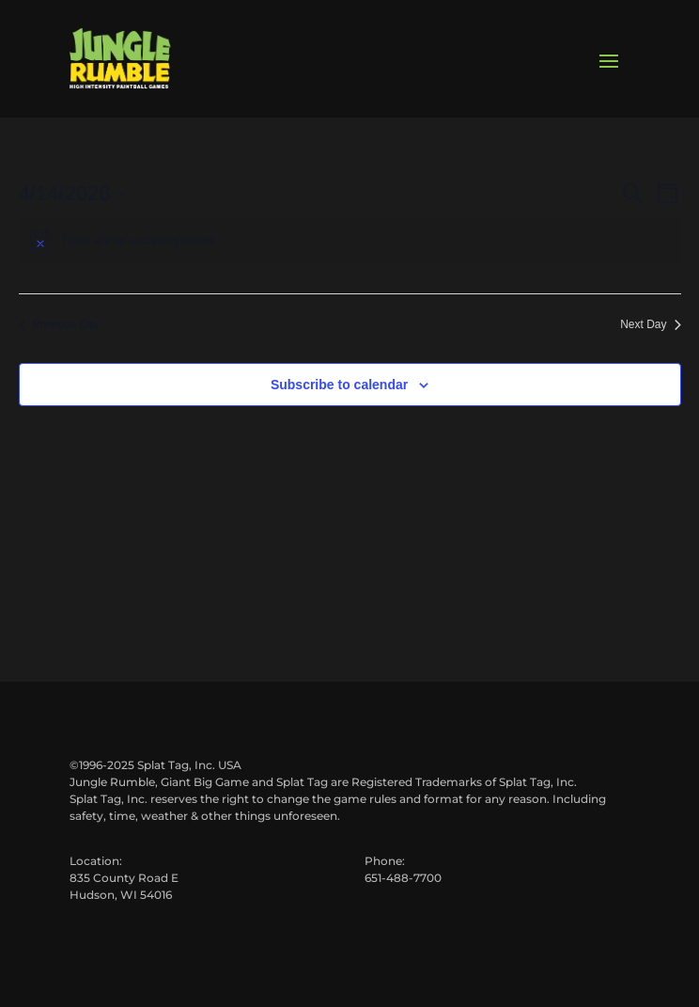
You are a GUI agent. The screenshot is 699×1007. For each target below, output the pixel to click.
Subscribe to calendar (339, 384)
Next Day (650, 324)
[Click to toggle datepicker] (73, 193)
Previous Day (59, 324)
